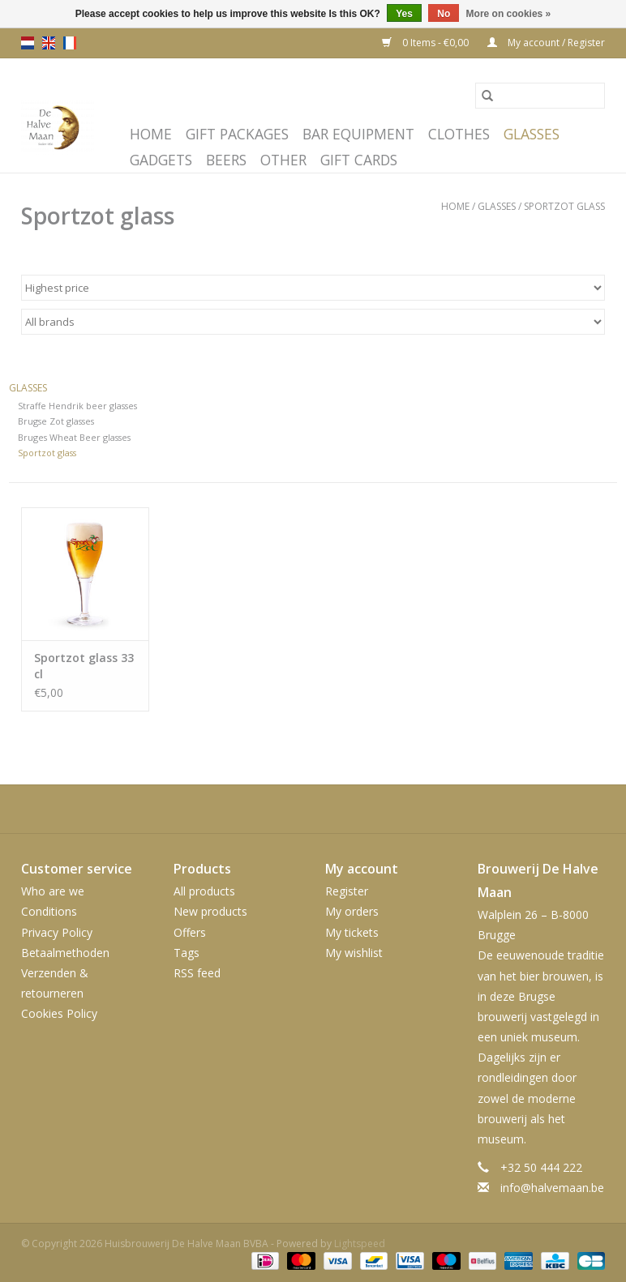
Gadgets (161, 159)
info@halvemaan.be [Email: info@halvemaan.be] (552, 1187)
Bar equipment (358, 133)
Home (151, 133)
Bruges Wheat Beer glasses (74, 437)
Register (346, 891)
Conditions (49, 911)
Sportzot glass (564, 206)
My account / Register (546, 42)
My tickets (352, 932)
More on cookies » (508, 13)
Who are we (52, 891)
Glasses (532, 133)
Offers (190, 932)
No (443, 13)
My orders (352, 911)
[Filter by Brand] (313, 322)
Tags (186, 952)
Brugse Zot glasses (56, 421)
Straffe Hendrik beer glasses (77, 406)
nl (27, 42)
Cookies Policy (59, 1013)
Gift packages (237, 133)
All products (204, 891)
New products (210, 911)
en (48, 42)
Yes (404, 13)
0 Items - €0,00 (426, 42)
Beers (226, 159)
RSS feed (197, 973)
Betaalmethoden (65, 952)
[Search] (540, 96)
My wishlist (354, 952)
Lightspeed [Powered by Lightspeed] (359, 1243)
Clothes (459, 133)
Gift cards (358, 159)
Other (283, 159)
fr (69, 42)
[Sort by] (313, 288)
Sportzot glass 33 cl (84, 666)
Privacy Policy (56, 932)
